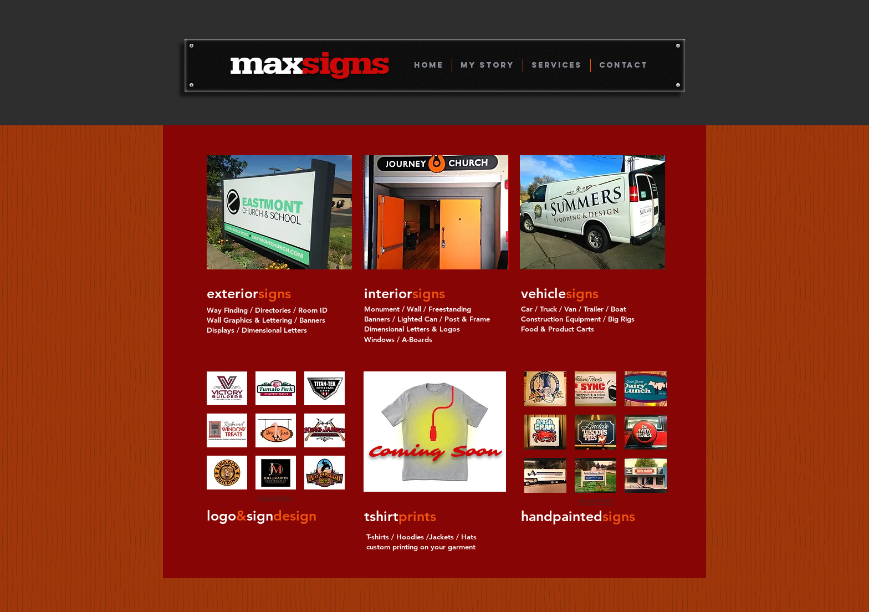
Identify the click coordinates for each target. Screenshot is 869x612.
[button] (279, 212)
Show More (275, 498)
